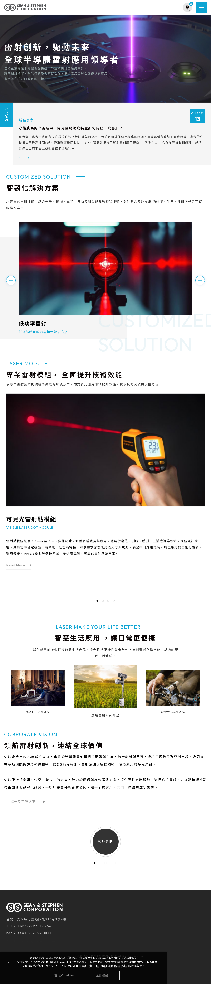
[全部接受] (102, 975)
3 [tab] (105, 865)
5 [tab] (116, 865)
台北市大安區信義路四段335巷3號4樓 (36, 920)
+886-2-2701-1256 (34, 927)
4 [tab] (111, 865)
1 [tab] (95, 865)
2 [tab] (100, 865)
